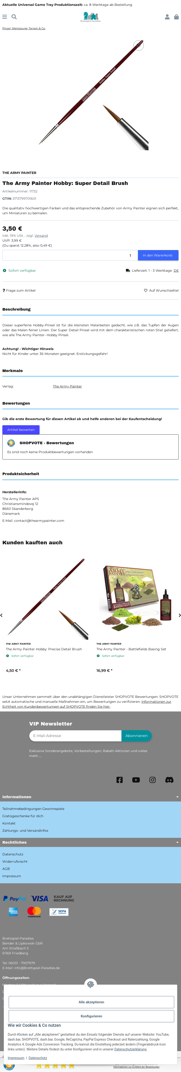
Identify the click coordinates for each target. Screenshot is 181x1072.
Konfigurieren (91, 1016)
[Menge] (70, 255)
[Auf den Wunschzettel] (138, 45)
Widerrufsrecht (15, 861)
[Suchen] (14, 17)
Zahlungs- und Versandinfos (25, 830)
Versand (41, 235)
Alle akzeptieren (91, 1002)
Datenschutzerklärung (130, 1049)
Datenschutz (38, 1058)
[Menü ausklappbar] (4, 17)
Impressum (16, 1058)
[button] (167, 17)
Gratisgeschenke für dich (22, 816)
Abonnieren (136, 735)
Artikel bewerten (21, 430)
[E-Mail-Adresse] (75, 735)
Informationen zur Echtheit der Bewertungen (136, 1067)
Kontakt (9, 823)
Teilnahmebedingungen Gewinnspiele (33, 809)
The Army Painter (67, 386)
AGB (6, 869)
